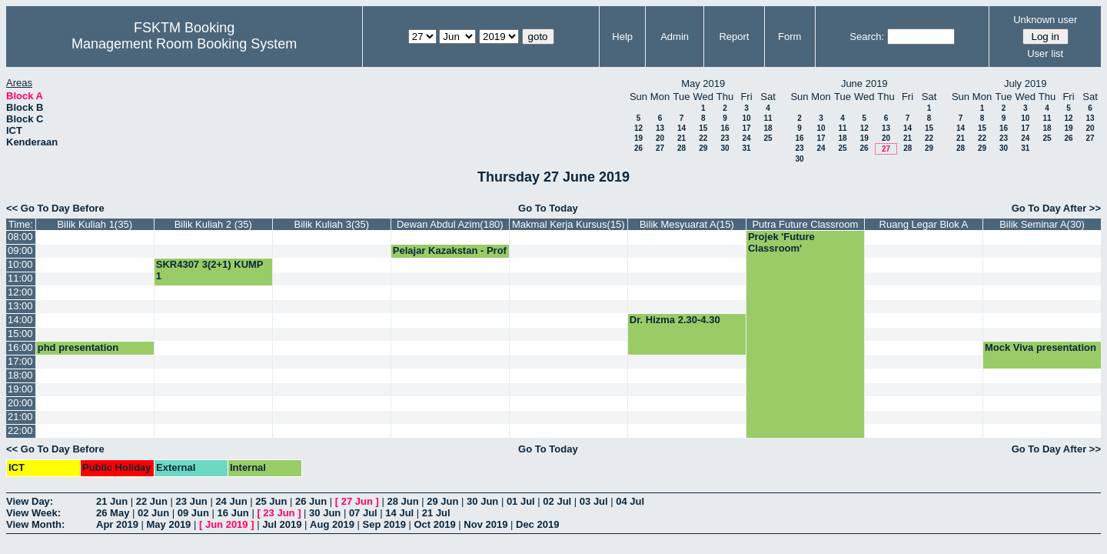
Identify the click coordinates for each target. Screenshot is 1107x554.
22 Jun (152, 501)
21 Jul (436, 513)
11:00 (20, 278)
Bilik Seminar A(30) (1042, 224)
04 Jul (630, 501)
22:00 (20, 430)
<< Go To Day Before (55, 208)
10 (746, 118)
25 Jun (271, 501)
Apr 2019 (117, 524)
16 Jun (233, 513)
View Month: (35, 524)
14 (681, 128)
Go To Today (548, 208)
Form (789, 36)
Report (734, 36)
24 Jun (231, 501)
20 (660, 138)
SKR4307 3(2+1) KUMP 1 (210, 270)
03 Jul (594, 501)
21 (681, 138)
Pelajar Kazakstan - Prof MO (450, 256)
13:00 (20, 306)
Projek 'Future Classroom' (781, 242)
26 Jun (311, 501)
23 (724, 138)
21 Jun (112, 501)
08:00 (20, 236)
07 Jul (363, 513)
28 (681, 148)
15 (703, 128)
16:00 (20, 347)
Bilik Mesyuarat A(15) (687, 224)
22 (703, 138)
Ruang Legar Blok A (924, 224)
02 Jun (153, 513)
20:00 (20, 403)
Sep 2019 (384, 524)
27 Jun (357, 501)
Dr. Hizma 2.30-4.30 (675, 319)
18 (767, 128)
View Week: (33, 513)
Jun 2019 (226, 524)
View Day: (29, 501)
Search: (866, 36)
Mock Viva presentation (1040, 347)
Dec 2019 (537, 524)
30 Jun (482, 501)
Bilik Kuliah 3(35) (332, 224)
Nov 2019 (485, 524)
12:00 (20, 292)
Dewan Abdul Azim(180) (450, 224)
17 (746, 128)
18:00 (20, 375)
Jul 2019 (281, 524)
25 (767, 138)
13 (660, 128)
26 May (112, 513)
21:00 (20, 416)
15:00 (20, 333)
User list (1045, 53)
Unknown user (1045, 19)
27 (660, 148)
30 (724, 148)
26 (638, 148)
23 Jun (192, 501)
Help (622, 36)
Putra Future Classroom (805, 224)
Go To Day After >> (1056, 208)
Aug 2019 (332, 524)
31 (746, 148)
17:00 (20, 361)
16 (724, 128)
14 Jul (399, 513)
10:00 (20, 264)
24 (746, 138)
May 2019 (169, 524)
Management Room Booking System (184, 44)
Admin (674, 36)
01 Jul (521, 501)
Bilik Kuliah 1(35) (94, 224)
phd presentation (78, 347)
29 (703, 148)
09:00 (20, 250)
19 (638, 138)
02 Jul (557, 501)
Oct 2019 (434, 524)
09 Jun (193, 513)
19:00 (20, 389)
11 (767, 118)
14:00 (20, 319)
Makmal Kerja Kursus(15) (568, 224)
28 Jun (402, 501)
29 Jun (442, 501)
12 (638, 128)
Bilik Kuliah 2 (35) (213, 224)
